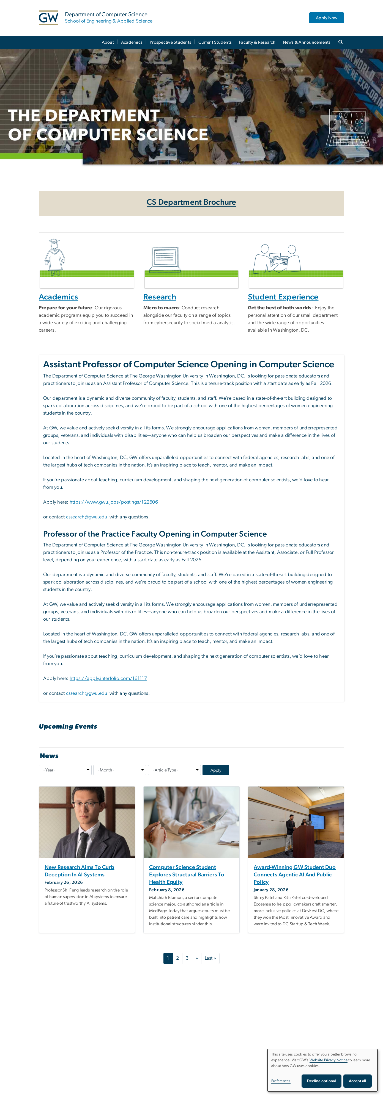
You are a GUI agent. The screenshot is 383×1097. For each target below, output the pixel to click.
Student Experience (283, 297)
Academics (132, 42)
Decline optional (321, 1081)
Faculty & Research (257, 42)
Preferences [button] (281, 1081)
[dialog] (322, 1070)
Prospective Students (170, 42)
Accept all (357, 1081)
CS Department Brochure (191, 202)
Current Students (215, 42)
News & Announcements (307, 42)
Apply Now (326, 18)
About (108, 42)
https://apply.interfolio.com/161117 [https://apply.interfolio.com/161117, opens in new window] (108, 678)
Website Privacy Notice (329, 1060)
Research (159, 297)
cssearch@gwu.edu (86, 517)
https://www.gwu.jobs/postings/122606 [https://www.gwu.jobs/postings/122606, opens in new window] (114, 502)
